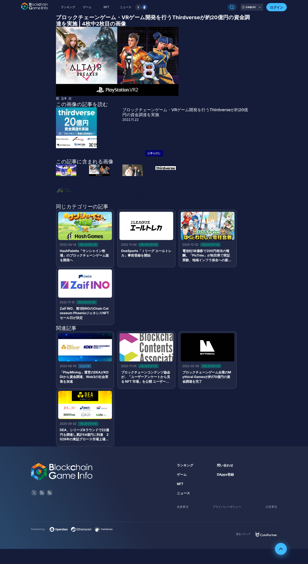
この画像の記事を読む (82, 104)
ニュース (183, 494)
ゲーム (87, 7)
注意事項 (271, 508)
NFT (106, 7)
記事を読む (154, 153)
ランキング (68, 7)
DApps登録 (225, 476)
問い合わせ (225, 466)
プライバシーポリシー (227, 508)
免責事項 (182, 508)
